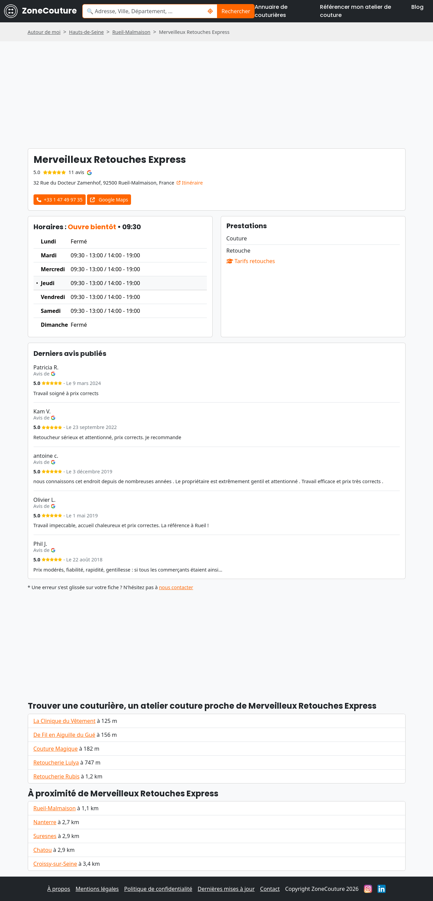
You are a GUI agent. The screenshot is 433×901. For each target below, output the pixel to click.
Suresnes (45, 836)
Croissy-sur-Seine (55, 863)
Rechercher (235, 11)
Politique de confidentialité (158, 889)
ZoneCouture (40, 11)
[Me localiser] (210, 11)
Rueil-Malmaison (55, 808)
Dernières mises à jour (226, 889)
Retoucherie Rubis (57, 776)
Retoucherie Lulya (56, 762)
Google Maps (109, 199)
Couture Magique (56, 748)
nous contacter (176, 587)
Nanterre (45, 822)
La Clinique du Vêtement (64, 721)
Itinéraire (190, 182)
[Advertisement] (217, 643)
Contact (270, 889)
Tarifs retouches (250, 261)
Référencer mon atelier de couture (355, 11)
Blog (417, 7)
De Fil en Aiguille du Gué (64, 734)
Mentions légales (97, 889)
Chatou (43, 850)
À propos (58, 889)
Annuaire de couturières (271, 11)
